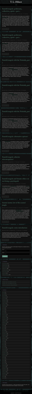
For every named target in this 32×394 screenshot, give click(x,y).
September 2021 (4, 373)
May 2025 (3, 311)
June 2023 (3, 342)
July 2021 (3, 376)
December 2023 (4, 333)
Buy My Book (16, 390)
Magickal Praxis (13, 13)
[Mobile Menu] (16, 5)
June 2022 (3, 358)
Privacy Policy (26, 390)
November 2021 (4, 369)
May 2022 (3, 360)
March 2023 (4, 347)
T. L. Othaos (16, 2)
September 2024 (4, 322)
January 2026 (4, 298)
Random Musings (5, 271)
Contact (23, 390)
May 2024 (3, 328)
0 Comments (24, 90)
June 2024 (3, 327)
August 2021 (4, 374)
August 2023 (4, 339)
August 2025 (4, 306)
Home (4, 390)
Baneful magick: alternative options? (15, 136)
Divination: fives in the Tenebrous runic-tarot (9, 281)
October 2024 (4, 320)
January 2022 (4, 366)
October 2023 (4, 336)
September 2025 (4, 304)
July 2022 (3, 357)
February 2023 (4, 349)
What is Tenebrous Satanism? (10, 390)
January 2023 (4, 350)
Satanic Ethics (12, 183)
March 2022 (4, 363)
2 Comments (26, 13)
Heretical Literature (5, 265)
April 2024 (3, 330)
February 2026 (4, 296)
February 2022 (4, 365)
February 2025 (4, 314)
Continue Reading (6, 29)
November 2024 (4, 319)
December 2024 (4, 317)
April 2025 (3, 312)
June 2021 (3, 377)
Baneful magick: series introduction (14, 228)
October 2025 (4, 303)
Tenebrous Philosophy (13, 207)
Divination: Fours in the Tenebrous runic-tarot (9, 283)
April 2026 (3, 293)
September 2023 (4, 338)
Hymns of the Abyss (5, 266)
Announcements (4, 263)
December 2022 (4, 352)
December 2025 (4, 300)
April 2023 (3, 346)
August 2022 (4, 355)
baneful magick (5, 17)
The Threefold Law (20, 211)
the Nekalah (11, 68)
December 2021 (4, 368)
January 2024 (4, 331)
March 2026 (4, 295)
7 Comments (25, 65)
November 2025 (4, 301)
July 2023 (3, 341)
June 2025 (3, 309)
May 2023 (3, 344)
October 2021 (4, 371)
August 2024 (4, 323)
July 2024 (3, 325)
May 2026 (3, 292)
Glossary (20, 390)
